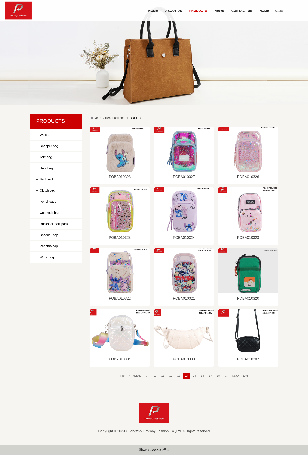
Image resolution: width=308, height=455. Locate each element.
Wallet (44, 135)
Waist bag (47, 257)
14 (186, 375)
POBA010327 (184, 177)
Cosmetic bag (49, 212)
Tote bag (46, 157)
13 (178, 375)
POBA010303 (184, 359)
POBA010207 (248, 359)
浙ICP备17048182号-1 (154, 449)
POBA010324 (184, 238)
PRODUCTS (198, 10)
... (147, 375)
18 (218, 375)
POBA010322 (120, 298)
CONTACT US (241, 10)
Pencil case (48, 201)
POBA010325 (120, 238)
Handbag (46, 168)
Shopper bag (49, 146)
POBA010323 (248, 238)
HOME (153, 10)
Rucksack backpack (54, 224)
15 (194, 375)
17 (210, 375)
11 (162, 375)
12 (170, 375)
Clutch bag (47, 190)
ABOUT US (173, 10)
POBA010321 (184, 298)
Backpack (47, 179)
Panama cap (49, 246)
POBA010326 (248, 177)
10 (155, 375)
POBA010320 (248, 298)
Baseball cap (49, 235)
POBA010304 (120, 359)
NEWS (219, 10)
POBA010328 (120, 177)
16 (202, 375)
